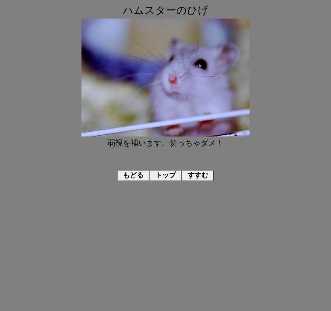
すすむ (197, 175)
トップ (165, 175)
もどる (133, 175)
